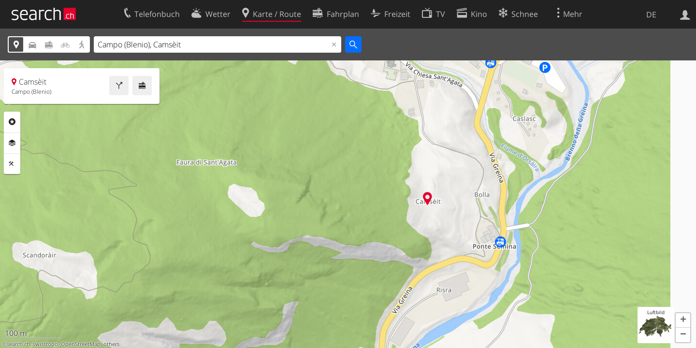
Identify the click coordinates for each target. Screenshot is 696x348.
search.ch (18, 344)
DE (651, 14)
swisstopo (45, 344)
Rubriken (12, 122)
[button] (683, 320)
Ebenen (12, 143)
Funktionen (12, 164)
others (111, 344)
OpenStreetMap (81, 344)
